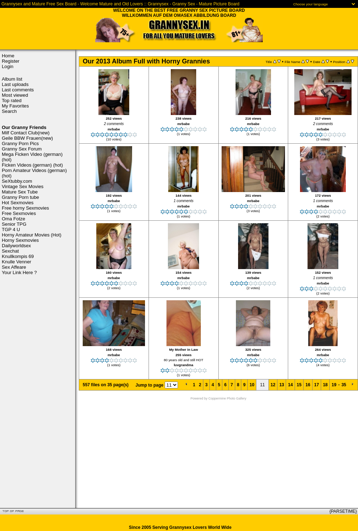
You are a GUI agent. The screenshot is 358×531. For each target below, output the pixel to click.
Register (10, 61)
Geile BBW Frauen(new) (27, 138)
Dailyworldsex (16, 245)
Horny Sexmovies (20, 240)
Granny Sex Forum (22, 149)
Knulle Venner (16, 261)
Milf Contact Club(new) (25, 132)
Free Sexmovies (19, 213)
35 (344, 384)
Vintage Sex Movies (22, 186)
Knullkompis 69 (18, 256)
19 (334, 384)
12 (273, 384)
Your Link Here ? (19, 272)
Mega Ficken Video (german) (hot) (32, 157)
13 (281, 384)
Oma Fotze (13, 218)
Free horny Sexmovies (25, 208)
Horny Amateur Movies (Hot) (31, 235)
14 (290, 384)
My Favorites (15, 106)
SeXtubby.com (17, 181)
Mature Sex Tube (20, 192)
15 (299, 384)
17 (316, 384)
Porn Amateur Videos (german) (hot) (34, 173)
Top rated (11, 100)
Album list (12, 79)
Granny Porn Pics (20, 143)
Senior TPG (14, 224)
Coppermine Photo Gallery (227, 398)
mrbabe (114, 129)
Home (8, 55)
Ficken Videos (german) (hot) (32, 165)
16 (307, 384)
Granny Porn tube (20, 197)
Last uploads (15, 84)
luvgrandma (183, 365)
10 (252, 384)
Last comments (18, 89)
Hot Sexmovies (18, 202)
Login (7, 66)
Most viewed (15, 95)
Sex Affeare (14, 267)
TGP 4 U (11, 229)
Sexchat (10, 251)
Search (9, 111)
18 (325, 384)
